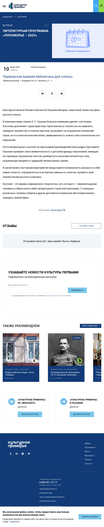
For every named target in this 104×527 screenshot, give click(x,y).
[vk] (42, 93)
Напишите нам (45, 493)
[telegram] (61, 93)
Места (87, 451)
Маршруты (89, 455)
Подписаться (77, 290)
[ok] (52, 93)
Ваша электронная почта (18, 285)
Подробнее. (14, 522)
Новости (88, 464)
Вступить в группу (30, 414)
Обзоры (88, 459)
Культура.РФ (58, 210)
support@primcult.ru (48, 489)
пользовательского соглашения (58, 296)
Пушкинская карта (47, 501)
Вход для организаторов (50, 506)
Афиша (88, 443)
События (7, 17)
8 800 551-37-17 (48, 482)
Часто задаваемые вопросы (52, 497)
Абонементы (90, 447)
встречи (22, 17)
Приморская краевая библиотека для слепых (38, 77)
